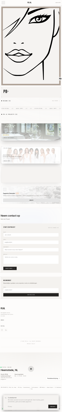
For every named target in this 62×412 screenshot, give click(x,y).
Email (4, 239)
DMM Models (42, 387)
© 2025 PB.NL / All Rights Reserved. (31, 341)
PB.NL (29, 2)
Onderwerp (6, 247)
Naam (4, 232)
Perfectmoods (35, 387)
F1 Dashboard (58, 387)
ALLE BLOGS (55, 101)
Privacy (10, 406)
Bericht (5, 254)
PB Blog (20, 387)
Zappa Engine (50, 387)
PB (6, 91)
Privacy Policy (31, 343)
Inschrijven (31, 294)
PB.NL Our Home (12, 387)
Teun (32, 388)
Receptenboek (26, 387)
